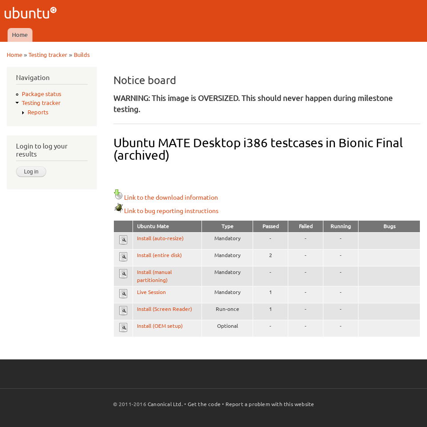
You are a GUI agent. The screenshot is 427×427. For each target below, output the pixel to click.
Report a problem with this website (270, 404)
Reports (38, 112)
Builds (82, 55)
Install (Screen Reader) (164, 309)
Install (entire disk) (159, 255)
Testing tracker (47, 55)
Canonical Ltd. (165, 404)
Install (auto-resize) (160, 238)
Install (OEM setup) (160, 326)
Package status (41, 94)
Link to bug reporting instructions (165, 210)
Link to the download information (165, 197)
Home (20, 35)
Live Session (151, 292)
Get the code (204, 404)
